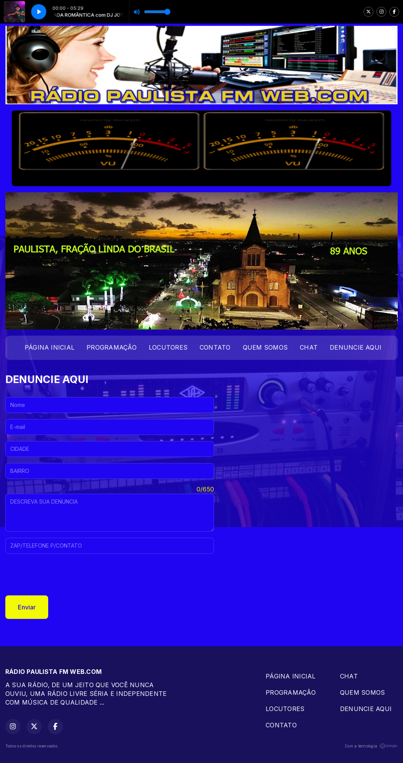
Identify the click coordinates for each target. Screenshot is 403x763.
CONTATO (215, 347)
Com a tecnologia (371, 746)
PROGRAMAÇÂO (112, 347)
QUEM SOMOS (265, 347)
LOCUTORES (168, 347)
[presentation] (63, 574)
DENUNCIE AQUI (355, 347)
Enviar (27, 607)
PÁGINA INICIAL (49, 347)
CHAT (309, 347)
